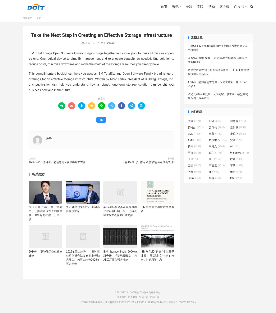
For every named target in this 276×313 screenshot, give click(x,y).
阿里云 (217, 165)
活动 (211, 7)
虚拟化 (238, 133)
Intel (236, 178)
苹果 (194, 152)
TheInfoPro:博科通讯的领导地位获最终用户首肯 (57, 162)
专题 (189, 7)
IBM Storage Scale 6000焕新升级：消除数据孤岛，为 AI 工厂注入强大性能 (120, 255)
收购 (236, 159)
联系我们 (154, 297)
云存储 (217, 127)
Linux (194, 178)
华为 (236, 171)
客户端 (224, 7)
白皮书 (239, 7)
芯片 (236, 165)
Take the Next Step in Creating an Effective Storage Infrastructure (101, 35)
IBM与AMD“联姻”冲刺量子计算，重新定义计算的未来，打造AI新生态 (157, 255)
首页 (164, 7)
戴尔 (215, 152)
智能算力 (27, 18)
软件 (194, 146)
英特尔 (196, 127)
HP (214, 171)
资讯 (175, 7)
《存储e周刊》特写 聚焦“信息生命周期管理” (148, 162)
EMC (194, 133)
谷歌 (215, 178)
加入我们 (143, 297)
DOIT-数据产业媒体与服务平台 (36, 7)
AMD (194, 140)
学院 (200, 7)
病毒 (194, 171)
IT (193, 159)
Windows (239, 152)
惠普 (215, 133)
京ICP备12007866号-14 (150, 302)
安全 (236, 140)
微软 (194, 121)
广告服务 (132, 297)
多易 (49, 138)
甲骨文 (217, 146)
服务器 (238, 121)
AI (235, 146)
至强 (194, 165)
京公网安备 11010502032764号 (180, 302)
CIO (215, 159)
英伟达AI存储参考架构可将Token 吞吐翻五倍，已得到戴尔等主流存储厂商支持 (120, 211)
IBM (101, 119)
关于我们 (121, 297)
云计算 (238, 127)
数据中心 (218, 140)
